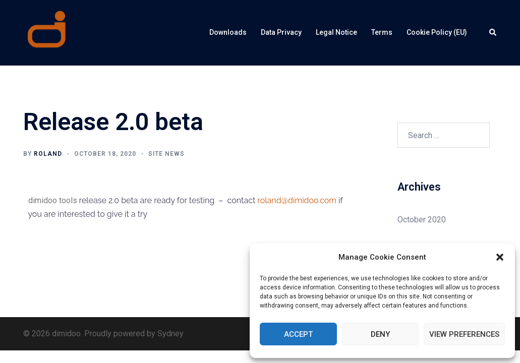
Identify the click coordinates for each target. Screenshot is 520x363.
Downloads (228, 32)
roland (48, 153)
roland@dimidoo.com (296, 200)
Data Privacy (281, 32)
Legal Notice (336, 32)
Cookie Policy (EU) (437, 32)
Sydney (170, 333)
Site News (166, 153)
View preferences (464, 334)
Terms (381, 32)
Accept (298, 334)
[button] (500, 257)
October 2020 (421, 219)
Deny (380, 334)
